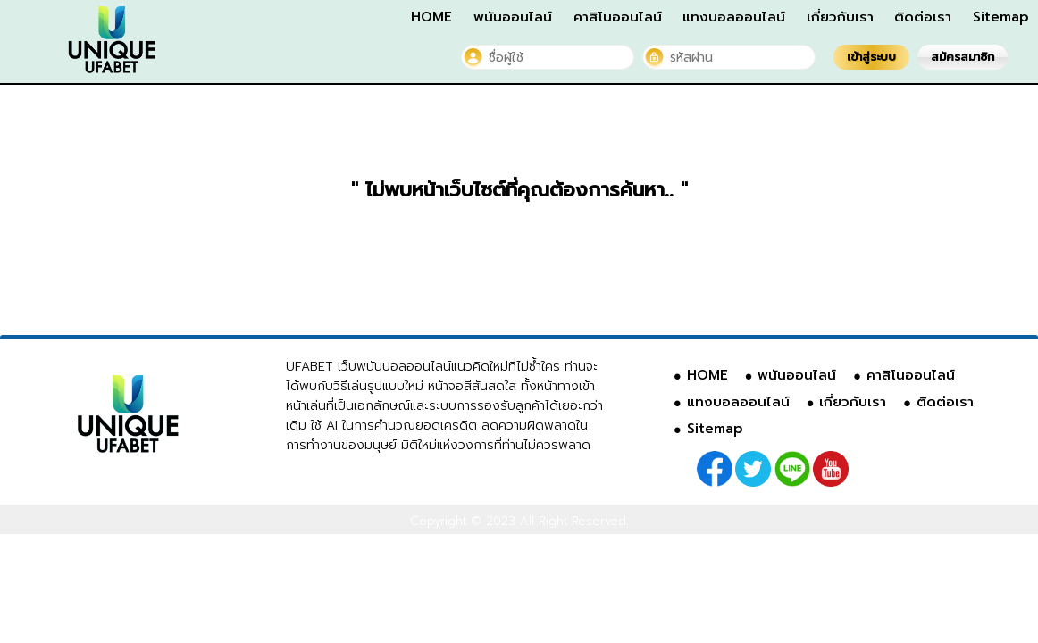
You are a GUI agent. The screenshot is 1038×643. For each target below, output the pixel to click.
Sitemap (1001, 17)
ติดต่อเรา (922, 17)
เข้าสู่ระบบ (871, 56)
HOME (431, 17)
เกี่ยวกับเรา (840, 17)
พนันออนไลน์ (512, 17)
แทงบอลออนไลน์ (733, 17)
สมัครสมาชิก (962, 56)
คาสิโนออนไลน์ (617, 17)
